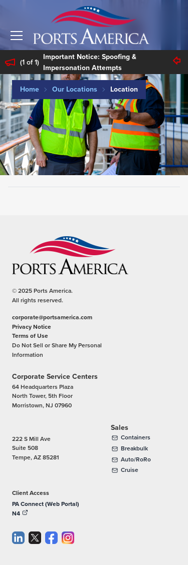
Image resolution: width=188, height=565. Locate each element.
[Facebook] (51, 537)
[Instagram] (68, 537)
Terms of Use (30, 335)
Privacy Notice (31, 326)
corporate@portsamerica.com (52, 317)
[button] (16, 35)
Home (29, 89)
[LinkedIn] (18, 537)
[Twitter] (35, 537)
